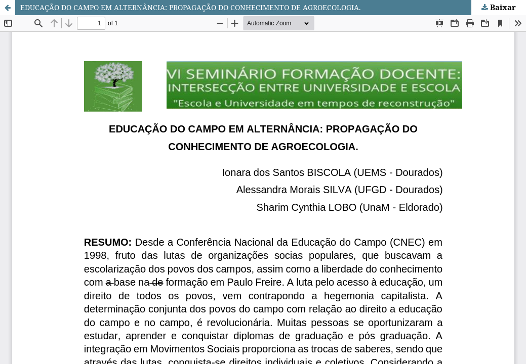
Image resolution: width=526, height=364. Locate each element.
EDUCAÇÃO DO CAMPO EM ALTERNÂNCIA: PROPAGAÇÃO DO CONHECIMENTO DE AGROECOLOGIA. (190, 7)
